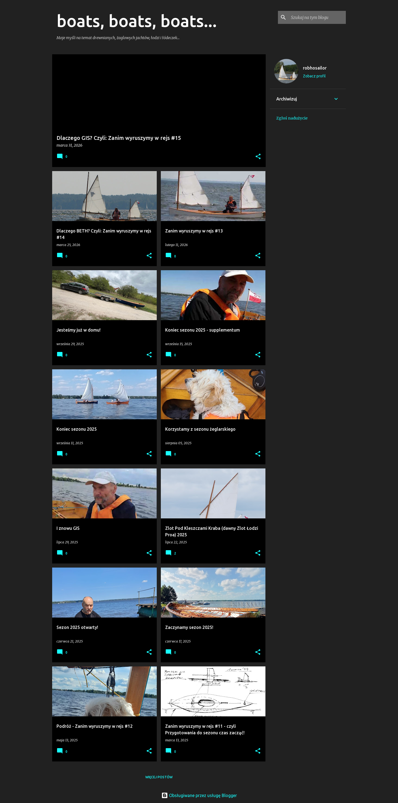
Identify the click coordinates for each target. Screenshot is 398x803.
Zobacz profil (314, 76)
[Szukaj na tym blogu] (317, 17)
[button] (258, 156)
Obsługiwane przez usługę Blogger (199, 795)
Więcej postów (159, 777)
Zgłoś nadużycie (292, 118)
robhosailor (315, 67)
